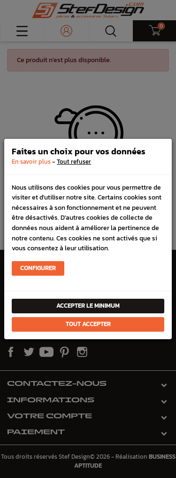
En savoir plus (31, 161)
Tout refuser (74, 161)
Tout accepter (88, 323)
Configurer (38, 267)
